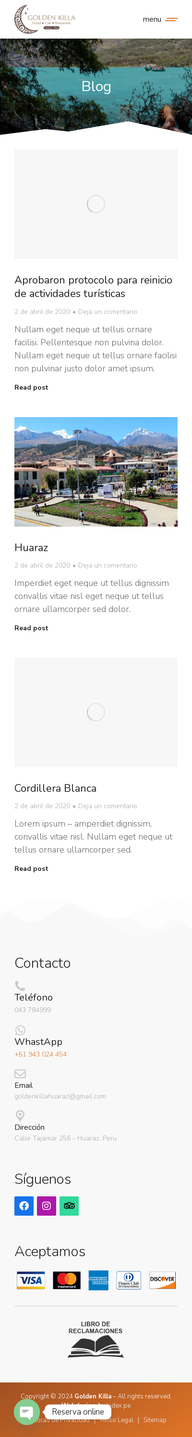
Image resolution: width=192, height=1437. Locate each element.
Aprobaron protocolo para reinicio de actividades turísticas (93, 287)
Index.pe (119, 1405)
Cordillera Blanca (55, 788)
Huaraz (31, 548)
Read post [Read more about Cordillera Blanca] (31, 869)
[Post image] (96, 204)
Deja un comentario (107, 311)
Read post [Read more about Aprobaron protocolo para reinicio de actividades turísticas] (31, 387)
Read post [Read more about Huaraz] (31, 628)
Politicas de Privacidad (58, 1420)
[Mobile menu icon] (158, 19)
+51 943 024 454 (40, 1054)
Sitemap (155, 1420)
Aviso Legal (116, 1420)
